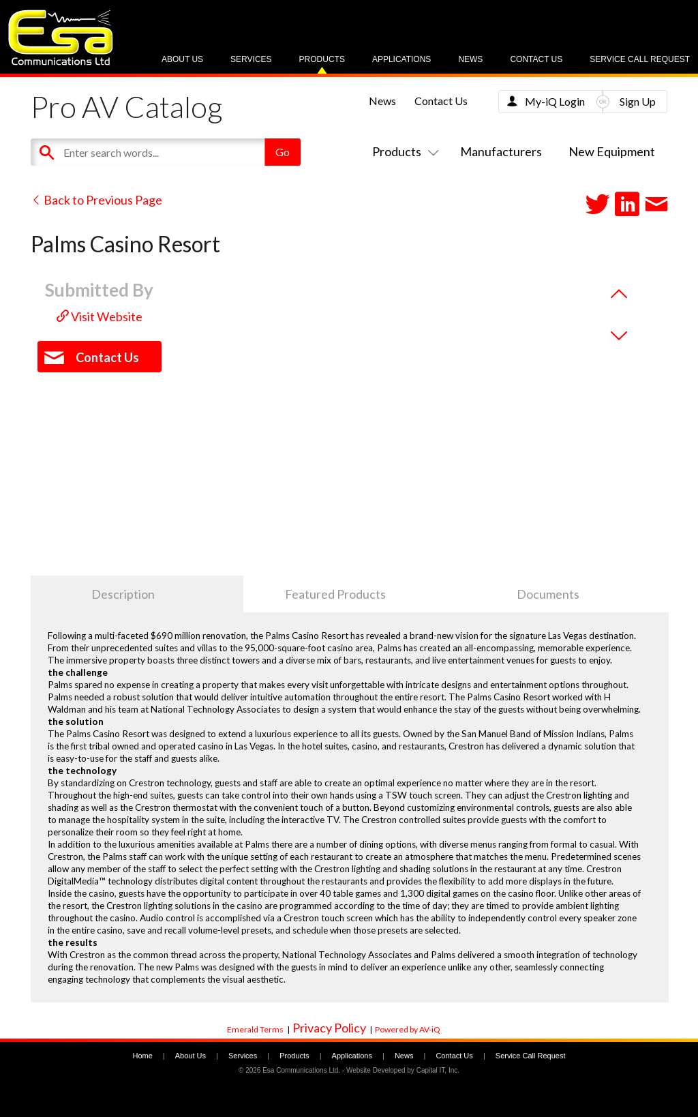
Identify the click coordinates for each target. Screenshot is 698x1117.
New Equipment (611, 151)
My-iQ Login (555, 101)
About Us (182, 59)
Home (142, 1056)
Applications (401, 59)
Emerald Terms (255, 1029)
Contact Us (536, 59)
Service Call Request (640, 59)
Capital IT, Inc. (437, 1070)
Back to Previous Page (96, 199)
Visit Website (99, 316)
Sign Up (638, 101)
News (470, 59)
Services (250, 59)
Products (322, 59)
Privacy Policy (329, 1027)
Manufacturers (501, 151)
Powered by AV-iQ (407, 1029)
